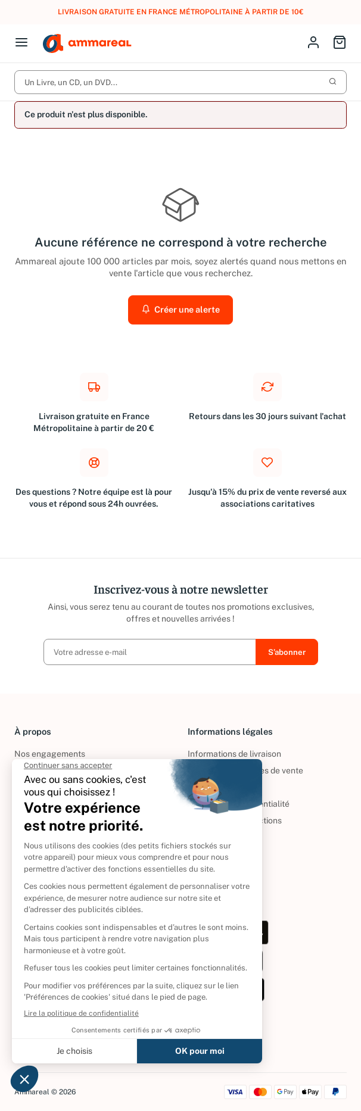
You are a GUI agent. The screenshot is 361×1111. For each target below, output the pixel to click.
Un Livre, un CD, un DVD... (180, 82)
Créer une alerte (180, 309)
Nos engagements (49, 754)
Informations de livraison (234, 754)
